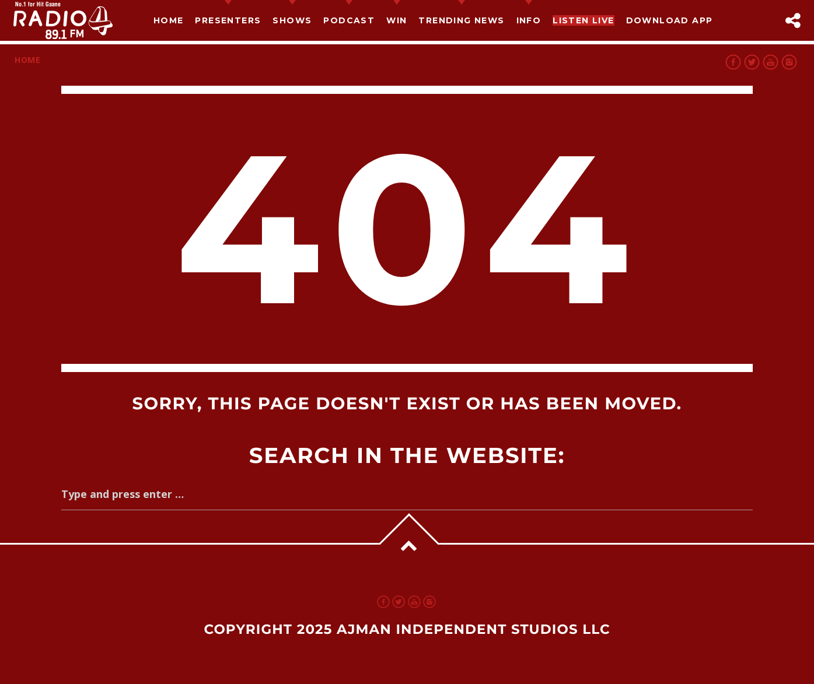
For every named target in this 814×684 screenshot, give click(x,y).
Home (168, 20)
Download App (669, 20)
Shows (292, 20)
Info (528, 20)
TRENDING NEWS (461, 20)
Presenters (228, 20)
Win (396, 20)
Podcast (349, 20)
